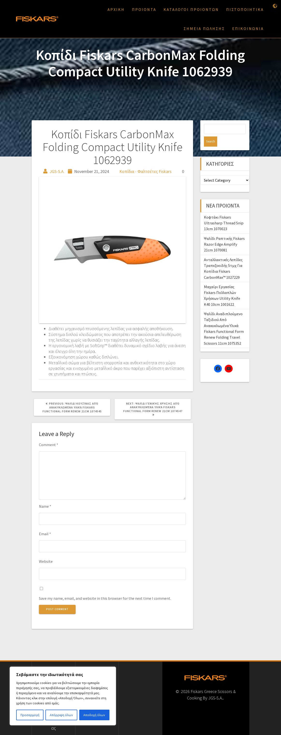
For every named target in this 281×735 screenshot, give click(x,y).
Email (45, 533)
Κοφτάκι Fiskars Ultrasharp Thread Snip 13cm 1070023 (224, 213)
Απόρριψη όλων (61, 715)
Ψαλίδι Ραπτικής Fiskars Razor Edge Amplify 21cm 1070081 (224, 234)
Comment (48, 444)
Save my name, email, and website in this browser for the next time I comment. (105, 598)
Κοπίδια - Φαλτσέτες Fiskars (145, 171)
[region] (63, 696)
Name (45, 506)
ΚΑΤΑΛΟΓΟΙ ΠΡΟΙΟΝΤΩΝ (191, 9)
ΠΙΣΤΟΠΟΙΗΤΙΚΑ (245, 9)
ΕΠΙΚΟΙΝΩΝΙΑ (248, 28)
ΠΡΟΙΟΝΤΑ (144, 9)
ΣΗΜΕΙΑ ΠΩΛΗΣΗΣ (204, 28)
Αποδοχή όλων (94, 715)
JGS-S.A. (57, 171)
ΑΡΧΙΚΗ (116, 9)
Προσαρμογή (30, 715)
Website (46, 561)
